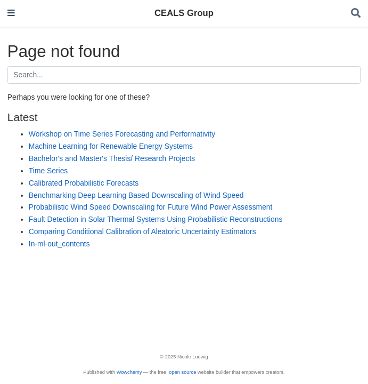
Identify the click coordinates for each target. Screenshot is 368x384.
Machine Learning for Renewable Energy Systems (111, 146)
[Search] (356, 13)
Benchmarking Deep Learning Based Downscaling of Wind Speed (136, 195)
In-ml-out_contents (59, 243)
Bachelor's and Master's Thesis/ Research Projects (112, 158)
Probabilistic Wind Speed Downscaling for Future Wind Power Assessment (151, 207)
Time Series (48, 170)
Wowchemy (129, 372)
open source (182, 372)
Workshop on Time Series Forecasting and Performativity (122, 134)
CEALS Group (184, 13)
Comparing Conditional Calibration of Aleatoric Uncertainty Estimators (142, 231)
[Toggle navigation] (11, 13)
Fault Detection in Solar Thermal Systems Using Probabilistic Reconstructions (156, 219)
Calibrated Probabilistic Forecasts (83, 183)
